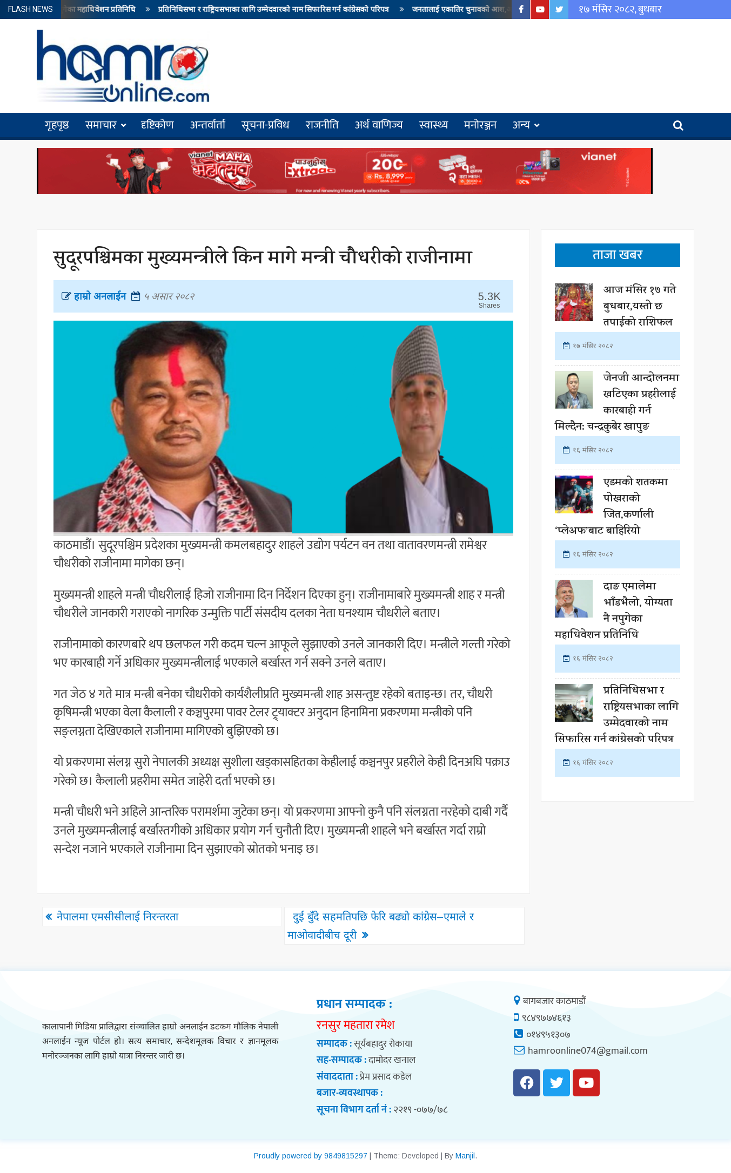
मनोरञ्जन (480, 125)
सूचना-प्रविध (266, 125)
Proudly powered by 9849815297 (310, 1155)
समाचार (101, 125)
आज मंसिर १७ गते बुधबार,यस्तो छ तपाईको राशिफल (639, 307)
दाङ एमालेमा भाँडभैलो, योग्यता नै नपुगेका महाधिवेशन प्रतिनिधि (614, 612)
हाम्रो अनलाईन (94, 296)
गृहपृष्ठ (57, 125)
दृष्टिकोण (157, 125)
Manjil (465, 1155)
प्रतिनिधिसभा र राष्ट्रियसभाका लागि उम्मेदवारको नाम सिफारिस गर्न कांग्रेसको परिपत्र (281, 9)
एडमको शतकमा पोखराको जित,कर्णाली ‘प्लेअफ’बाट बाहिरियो (611, 507)
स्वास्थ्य (433, 125)
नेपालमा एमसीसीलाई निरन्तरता (117, 917)
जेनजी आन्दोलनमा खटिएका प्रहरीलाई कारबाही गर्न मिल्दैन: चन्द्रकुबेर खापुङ (617, 403)
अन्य (521, 125)
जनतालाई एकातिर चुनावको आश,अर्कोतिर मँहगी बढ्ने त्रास (501, 9)
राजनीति (322, 125)
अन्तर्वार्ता (207, 125)
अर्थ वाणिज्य (379, 125)
